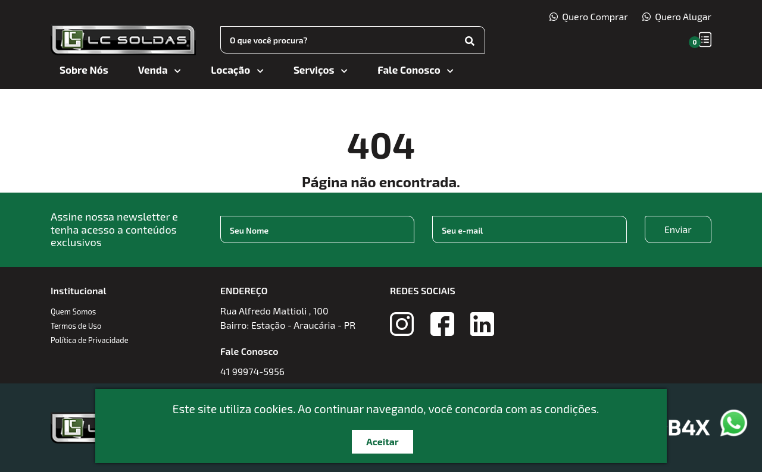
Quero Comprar (588, 16)
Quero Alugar (676, 16)
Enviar (678, 229)
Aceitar (382, 441)
